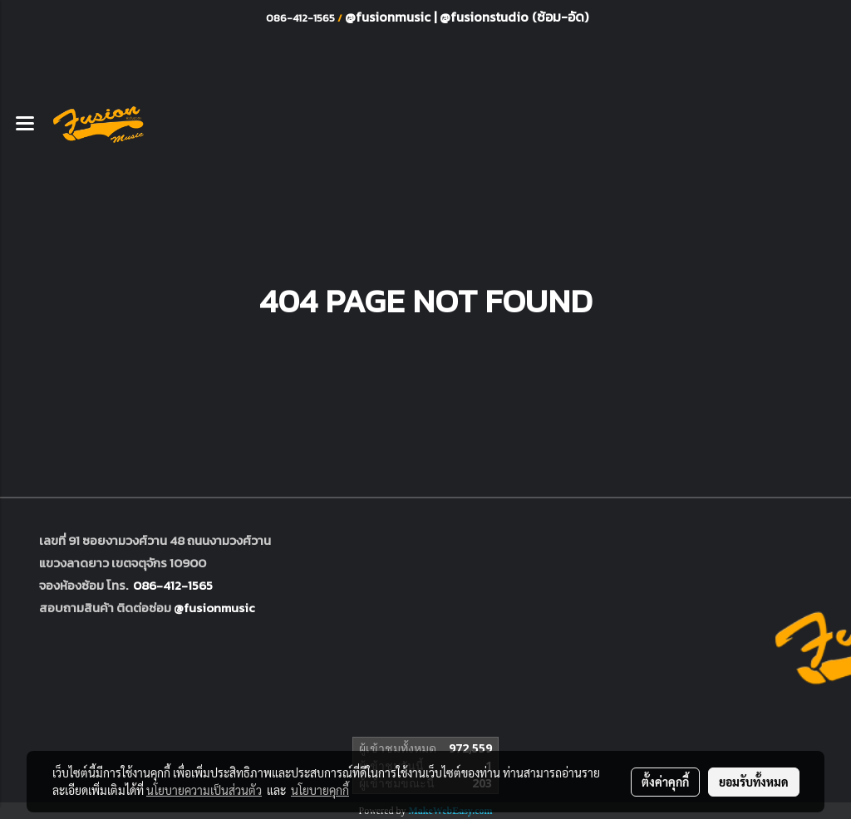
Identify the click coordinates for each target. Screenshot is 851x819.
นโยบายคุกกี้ (320, 789)
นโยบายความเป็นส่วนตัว (204, 789)
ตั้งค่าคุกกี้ (665, 781)
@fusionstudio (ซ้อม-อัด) (514, 17)
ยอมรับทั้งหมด (754, 781)
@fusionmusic (389, 17)
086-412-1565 (173, 585)
